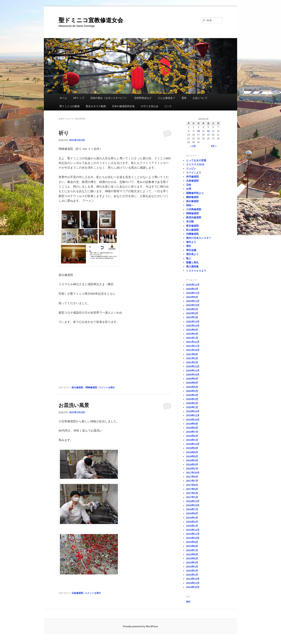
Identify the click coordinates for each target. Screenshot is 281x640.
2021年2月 (192, 362)
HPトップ (78, 97)
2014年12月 (192, 578)
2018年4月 (192, 460)
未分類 (190, 221)
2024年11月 (192, 293)
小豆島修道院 (193, 209)
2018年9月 (192, 448)
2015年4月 (192, 562)
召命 (188, 184)
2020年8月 (192, 382)
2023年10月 (192, 305)
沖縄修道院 (192, 233)
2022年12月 (192, 321)
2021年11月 (192, 346)
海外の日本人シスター (198, 237)
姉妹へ (190, 205)
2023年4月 (192, 313)
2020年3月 (192, 399)
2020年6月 (192, 387)
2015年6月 (192, 554)
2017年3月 (192, 493)
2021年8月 (192, 354)
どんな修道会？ (166, 97)
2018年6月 (192, 456)
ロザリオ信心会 (149, 106)
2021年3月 (192, 358)
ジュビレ (191, 168)
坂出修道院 (77, 387)
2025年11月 (192, 284)
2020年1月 (192, 407)
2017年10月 (192, 472)
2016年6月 (192, 513)
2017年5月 (192, 489)
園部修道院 (192, 197)
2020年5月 (192, 391)
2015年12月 (192, 529)
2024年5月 (192, 297)
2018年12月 (192, 444)
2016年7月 (192, 509)
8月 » (214, 146)
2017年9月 (192, 476)
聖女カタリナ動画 (96, 106)
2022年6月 (192, 329)
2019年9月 (192, 423)
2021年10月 (192, 350)
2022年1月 (192, 337)
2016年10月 (192, 505)
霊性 (183, 97)
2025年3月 (192, 289)
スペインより (193, 172)
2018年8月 (192, 452)
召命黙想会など (143, 97)
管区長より (192, 254)
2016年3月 (192, 517)
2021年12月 (192, 341)
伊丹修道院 (192, 176)
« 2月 (193, 146)
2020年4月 (192, 395)
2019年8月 (192, 427)
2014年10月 (192, 587)
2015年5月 (192, 558)
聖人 (188, 258)
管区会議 (191, 250)
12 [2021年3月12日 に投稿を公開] (208, 131)
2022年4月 (192, 333)
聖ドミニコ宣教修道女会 (91, 20)
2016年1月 (192, 525)
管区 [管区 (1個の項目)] (188, 602)
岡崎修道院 (91, 387)
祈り (64, 133)
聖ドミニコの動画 (70, 106)
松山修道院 (192, 229)
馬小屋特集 (192, 266)
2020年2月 (192, 403)
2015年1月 (192, 574)
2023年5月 (192, 309)
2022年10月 (192, 325)
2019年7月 (192, 431)
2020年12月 (192, 366)
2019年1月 (192, 440)
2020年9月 (192, 378)
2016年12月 (192, 501)
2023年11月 (192, 301)
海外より (191, 242)
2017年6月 (192, 485)
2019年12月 (192, 411)
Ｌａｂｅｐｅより (196, 270)
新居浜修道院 (193, 217)
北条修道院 (77, 593)
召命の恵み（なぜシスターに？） (109, 97)
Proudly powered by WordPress (140, 626)
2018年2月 (192, 468)
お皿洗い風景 (74, 405)
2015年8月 (192, 546)
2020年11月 (192, 370)
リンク (168, 106)
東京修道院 (192, 225)
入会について (200, 97)
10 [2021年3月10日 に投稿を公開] (198, 131)
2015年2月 (192, 570)
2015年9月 (192, 542)
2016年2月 (192, 521)
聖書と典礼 (192, 262)
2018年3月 (192, 464)
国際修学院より (195, 193)
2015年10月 (192, 538)
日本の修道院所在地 (123, 106)
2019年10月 (192, 419)
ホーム (63, 97)
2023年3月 (192, 317)
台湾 (188, 188)
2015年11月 (192, 533)
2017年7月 (192, 480)
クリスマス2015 (195, 164)
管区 (188, 246)
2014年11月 (192, 583)
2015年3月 (192, 566)
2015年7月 (192, 550)
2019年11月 (192, 415)
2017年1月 (192, 497)
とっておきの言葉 (196, 160)
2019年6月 (192, 435)
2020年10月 (192, 374)
